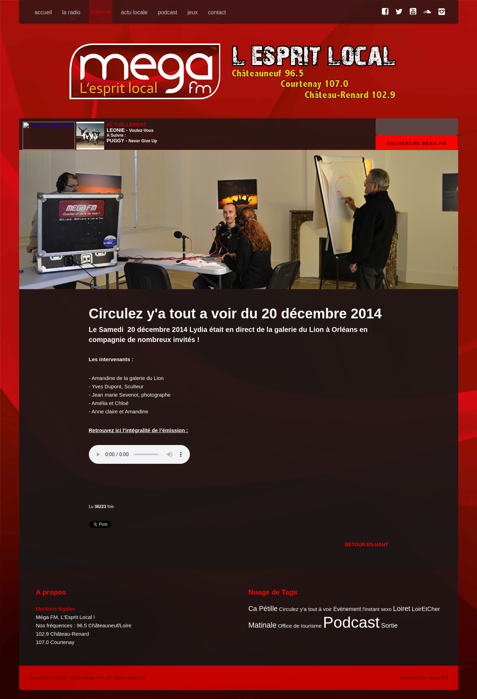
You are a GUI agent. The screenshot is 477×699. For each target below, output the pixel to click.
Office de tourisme (300, 626)
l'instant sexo (377, 609)
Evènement (347, 609)
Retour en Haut (366, 544)
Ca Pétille (263, 608)
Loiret (401, 608)
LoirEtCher (426, 609)
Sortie (389, 625)
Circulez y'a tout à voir (305, 609)
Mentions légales (55, 609)
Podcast (351, 622)
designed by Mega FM (424, 678)
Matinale (262, 625)
